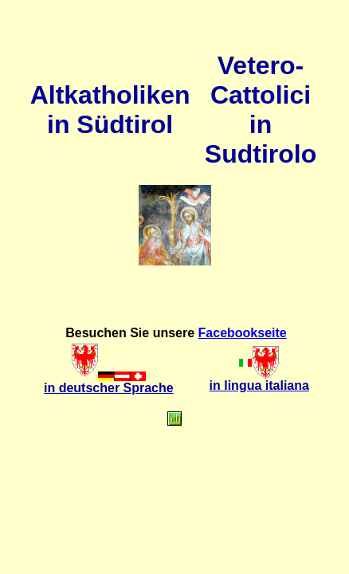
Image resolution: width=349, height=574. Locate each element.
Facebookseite (242, 333)
